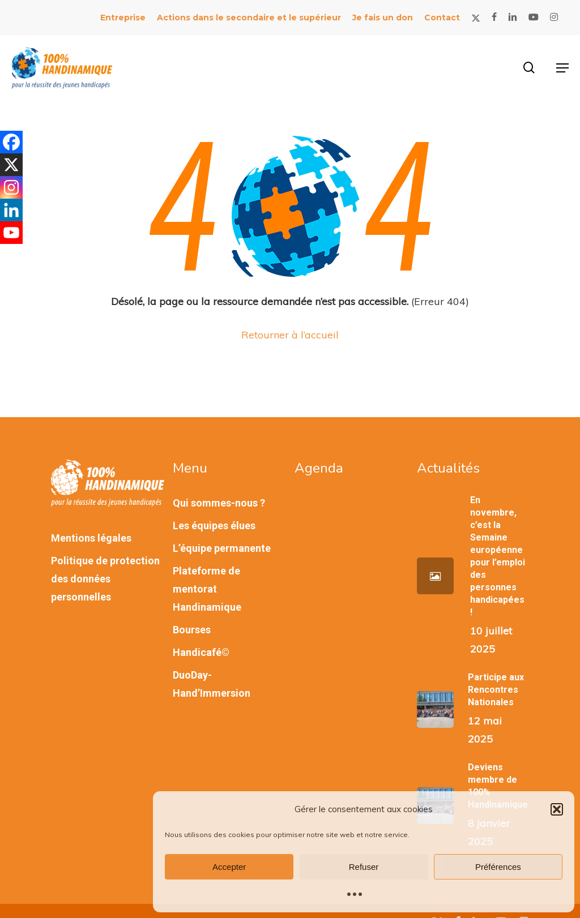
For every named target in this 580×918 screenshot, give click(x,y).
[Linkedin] (11, 210)
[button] (556, 809)
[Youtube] (11, 232)
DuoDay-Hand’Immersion (211, 684)
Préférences (498, 867)
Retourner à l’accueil (290, 334)
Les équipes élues (214, 525)
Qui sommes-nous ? (219, 503)
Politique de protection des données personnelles (105, 579)
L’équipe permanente (222, 548)
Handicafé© (201, 652)
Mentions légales (91, 538)
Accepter (229, 867)
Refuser (364, 867)
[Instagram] (11, 187)
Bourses (192, 630)
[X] (11, 164)
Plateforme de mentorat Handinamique (207, 589)
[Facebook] (11, 142)
